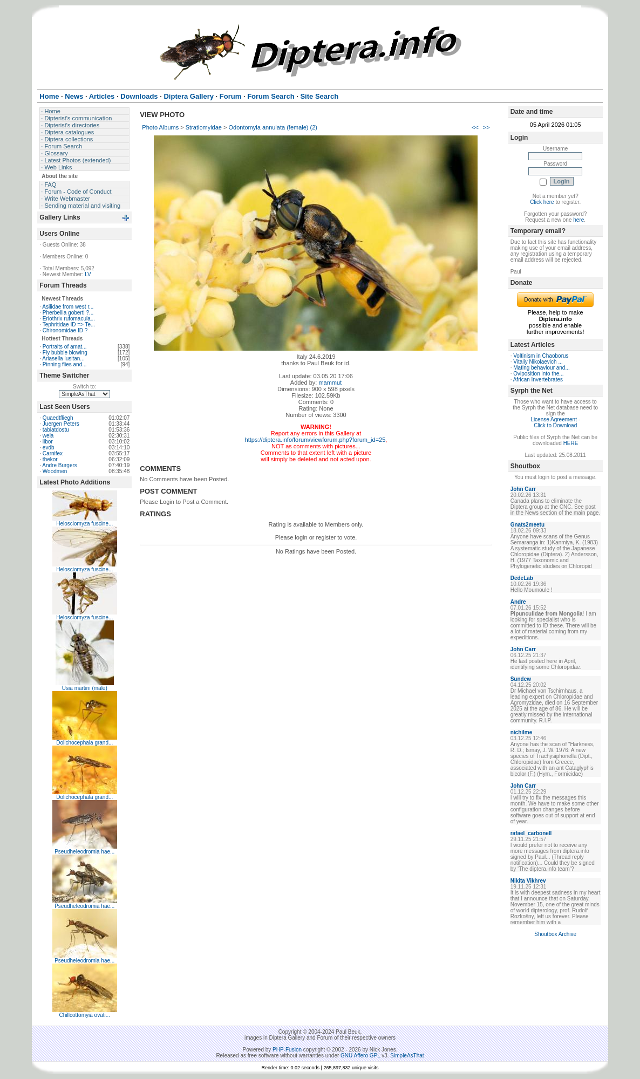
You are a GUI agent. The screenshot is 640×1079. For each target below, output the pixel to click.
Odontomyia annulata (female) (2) (273, 127)
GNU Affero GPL (360, 1055)
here (578, 220)
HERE (570, 443)
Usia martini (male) (84, 688)
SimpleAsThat (407, 1055)
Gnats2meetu (527, 525)
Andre (518, 602)
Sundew (520, 679)
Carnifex (53, 453)
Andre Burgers (59, 465)
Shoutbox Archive (555, 934)
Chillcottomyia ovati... (84, 1015)
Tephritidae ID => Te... (69, 324)
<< (475, 127)
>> (486, 127)
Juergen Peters (61, 424)
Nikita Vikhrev (528, 881)
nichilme (521, 732)
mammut (330, 382)
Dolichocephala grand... (84, 743)
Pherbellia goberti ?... (68, 313)
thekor (50, 459)
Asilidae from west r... (67, 307)
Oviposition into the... (538, 374)
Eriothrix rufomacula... (69, 319)
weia (48, 436)
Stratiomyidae (204, 127)
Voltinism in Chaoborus (540, 356)
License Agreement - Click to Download (555, 422)
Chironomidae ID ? (65, 330)
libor (48, 442)
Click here (542, 202)
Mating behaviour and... (541, 368)
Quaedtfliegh (58, 418)
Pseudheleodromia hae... (84, 852)
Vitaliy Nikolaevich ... (538, 362)
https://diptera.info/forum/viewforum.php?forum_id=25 (315, 439)
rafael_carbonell (531, 833)
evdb (49, 447)
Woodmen (55, 471)
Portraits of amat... (65, 347)
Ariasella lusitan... (63, 358)
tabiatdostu (56, 430)
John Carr (523, 489)
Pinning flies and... (65, 364)
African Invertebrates (538, 380)
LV (88, 274)
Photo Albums (160, 127)
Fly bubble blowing (65, 353)
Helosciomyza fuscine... (84, 524)
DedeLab (521, 578)
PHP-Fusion (287, 1050)
